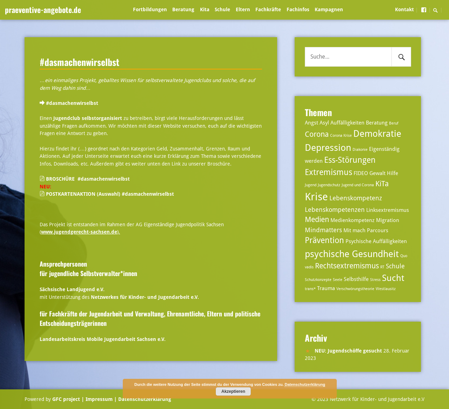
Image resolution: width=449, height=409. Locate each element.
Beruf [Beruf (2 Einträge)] (393, 123)
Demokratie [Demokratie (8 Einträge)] (377, 133)
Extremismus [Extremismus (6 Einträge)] (328, 172)
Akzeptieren (233, 391)
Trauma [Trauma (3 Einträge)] (326, 288)
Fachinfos (298, 9)
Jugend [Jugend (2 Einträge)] (310, 185)
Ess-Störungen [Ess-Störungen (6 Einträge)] (350, 160)
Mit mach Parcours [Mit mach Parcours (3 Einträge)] (365, 230)
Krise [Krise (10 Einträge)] (316, 197)
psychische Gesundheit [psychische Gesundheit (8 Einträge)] (352, 253)
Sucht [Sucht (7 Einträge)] (393, 278)
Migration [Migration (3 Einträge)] (387, 220)
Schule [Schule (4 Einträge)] (395, 266)
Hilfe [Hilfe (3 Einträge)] (392, 173)
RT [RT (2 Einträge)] (382, 267)
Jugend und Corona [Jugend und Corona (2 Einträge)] (358, 185)
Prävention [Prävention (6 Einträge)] (324, 240)
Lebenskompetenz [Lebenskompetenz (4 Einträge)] (355, 198)
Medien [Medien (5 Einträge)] (317, 219)
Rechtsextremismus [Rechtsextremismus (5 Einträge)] (347, 266)
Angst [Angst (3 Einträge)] (311, 123)
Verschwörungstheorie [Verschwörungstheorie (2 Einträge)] (355, 289)
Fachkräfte (268, 9)
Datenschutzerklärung (144, 399)
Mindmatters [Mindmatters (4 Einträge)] (323, 230)
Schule (222, 9)
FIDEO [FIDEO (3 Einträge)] (361, 173)
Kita (204, 9)
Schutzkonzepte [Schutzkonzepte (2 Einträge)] (318, 279)
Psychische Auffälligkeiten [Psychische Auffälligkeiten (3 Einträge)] (376, 241)
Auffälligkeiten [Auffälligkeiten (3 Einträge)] (347, 123)
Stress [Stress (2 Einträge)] (375, 279)
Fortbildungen (150, 9)
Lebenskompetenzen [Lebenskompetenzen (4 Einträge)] (335, 209)
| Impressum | (99, 399)
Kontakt (404, 9)
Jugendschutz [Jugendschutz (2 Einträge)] (329, 185)
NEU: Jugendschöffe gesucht (348, 351)
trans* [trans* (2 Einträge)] (310, 289)
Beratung (183, 9)
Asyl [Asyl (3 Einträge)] (324, 123)
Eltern (243, 9)
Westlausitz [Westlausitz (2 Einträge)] (386, 289)
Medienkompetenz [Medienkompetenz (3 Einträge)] (352, 220)
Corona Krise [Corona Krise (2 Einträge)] (341, 135)
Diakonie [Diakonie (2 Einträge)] (360, 149)
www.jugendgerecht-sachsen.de (79, 232)
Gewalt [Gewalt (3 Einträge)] (377, 173)
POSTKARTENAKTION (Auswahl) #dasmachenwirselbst (110, 194)
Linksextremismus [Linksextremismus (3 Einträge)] (387, 210)
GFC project (66, 399)
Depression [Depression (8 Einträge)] (328, 147)
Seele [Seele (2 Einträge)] (337, 279)
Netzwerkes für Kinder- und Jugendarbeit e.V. (145, 297)
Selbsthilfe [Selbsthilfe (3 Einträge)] (356, 279)
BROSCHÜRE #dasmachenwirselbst (88, 179)
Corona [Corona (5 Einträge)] (317, 134)
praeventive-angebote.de (43, 9)
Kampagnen (329, 9)
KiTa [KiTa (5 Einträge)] (382, 184)
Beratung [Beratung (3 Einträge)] (377, 123)
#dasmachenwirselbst (79, 61)
